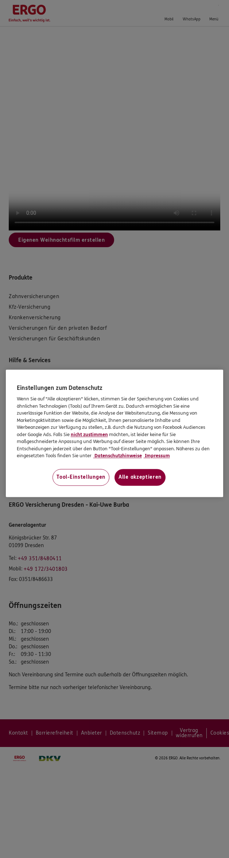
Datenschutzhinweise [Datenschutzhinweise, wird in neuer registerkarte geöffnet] (117, 456)
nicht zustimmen (89, 435)
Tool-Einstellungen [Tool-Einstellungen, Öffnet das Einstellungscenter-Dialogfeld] (81, 477)
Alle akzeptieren (140, 477)
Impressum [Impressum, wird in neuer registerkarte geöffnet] (157, 456)
